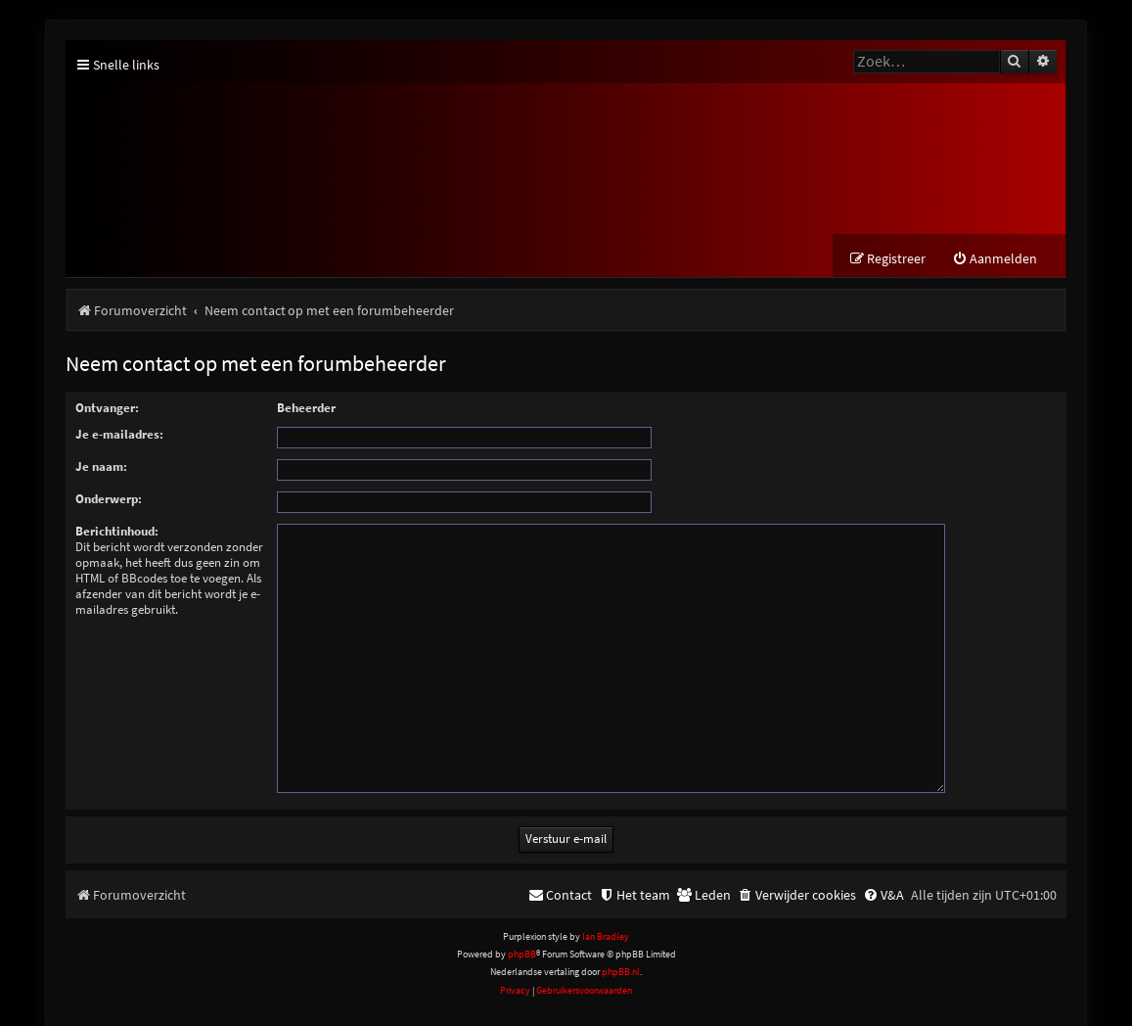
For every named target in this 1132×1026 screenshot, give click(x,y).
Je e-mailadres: (119, 434)
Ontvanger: (107, 407)
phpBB (522, 930)
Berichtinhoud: (116, 531)
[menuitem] (994, 260)
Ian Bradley (605, 913)
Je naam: (101, 466)
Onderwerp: (108, 498)
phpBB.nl (621, 948)
